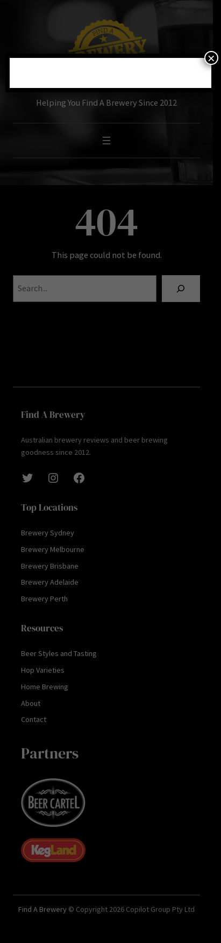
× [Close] (211, 58)
